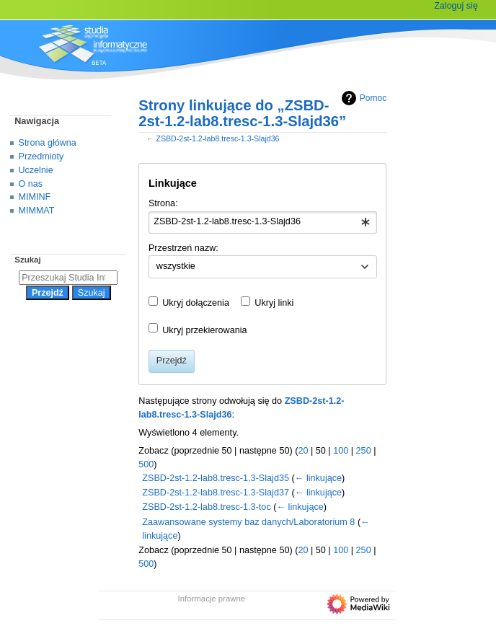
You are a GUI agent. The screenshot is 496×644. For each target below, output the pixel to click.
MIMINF (35, 197)
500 (146, 464)
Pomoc (362, 98)
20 (303, 451)
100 (340, 451)
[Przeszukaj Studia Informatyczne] (68, 277)
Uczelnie (36, 170)
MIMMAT (37, 211)
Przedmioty (41, 156)
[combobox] (263, 222)
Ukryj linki (273, 303)
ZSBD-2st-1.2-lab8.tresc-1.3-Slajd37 (215, 493)
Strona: (163, 203)
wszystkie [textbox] (175, 266)
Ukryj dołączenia (195, 303)
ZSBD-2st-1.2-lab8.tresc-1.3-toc (206, 507)
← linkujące (318, 478)
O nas (31, 184)
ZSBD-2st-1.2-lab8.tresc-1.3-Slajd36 (217, 138)
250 (363, 451)
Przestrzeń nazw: (183, 248)
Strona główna (47, 143)
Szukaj (27, 259)
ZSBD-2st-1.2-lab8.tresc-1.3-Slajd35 (215, 478)
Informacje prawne (212, 598)
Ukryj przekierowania (204, 330)
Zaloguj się (456, 6)
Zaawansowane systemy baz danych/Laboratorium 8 (248, 522)
